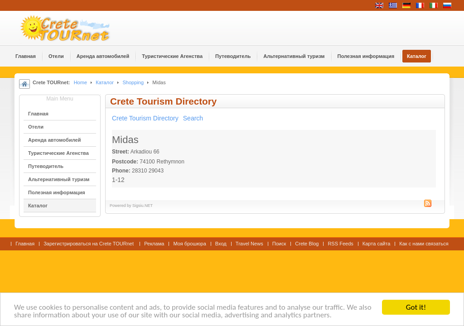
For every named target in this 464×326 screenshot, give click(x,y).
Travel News (249, 243)
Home (80, 82)
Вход (221, 243)
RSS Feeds (340, 243)
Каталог (105, 82)
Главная (24, 243)
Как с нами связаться (424, 243)
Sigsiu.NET (142, 205)
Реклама (154, 243)
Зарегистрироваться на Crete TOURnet (89, 243)
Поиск (279, 243)
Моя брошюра (189, 243)
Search (193, 118)
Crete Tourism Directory (145, 118)
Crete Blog (307, 243)
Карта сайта (376, 243)
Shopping (133, 82)
